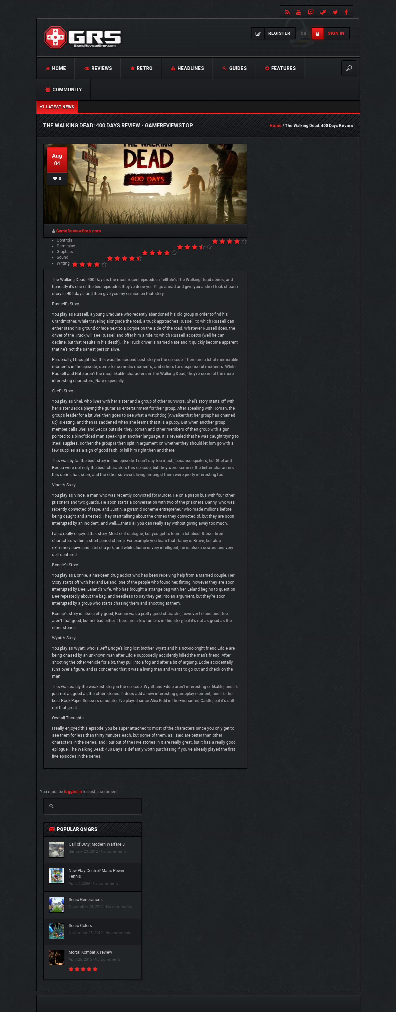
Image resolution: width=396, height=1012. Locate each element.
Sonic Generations (86, 899)
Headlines (187, 68)
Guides (235, 68)
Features (280, 68)
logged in (73, 791)
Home (56, 68)
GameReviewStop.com (78, 231)
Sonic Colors (80, 925)
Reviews (98, 68)
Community (63, 89)
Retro (141, 68)
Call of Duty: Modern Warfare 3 (97, 844)
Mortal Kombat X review (90, 952)
